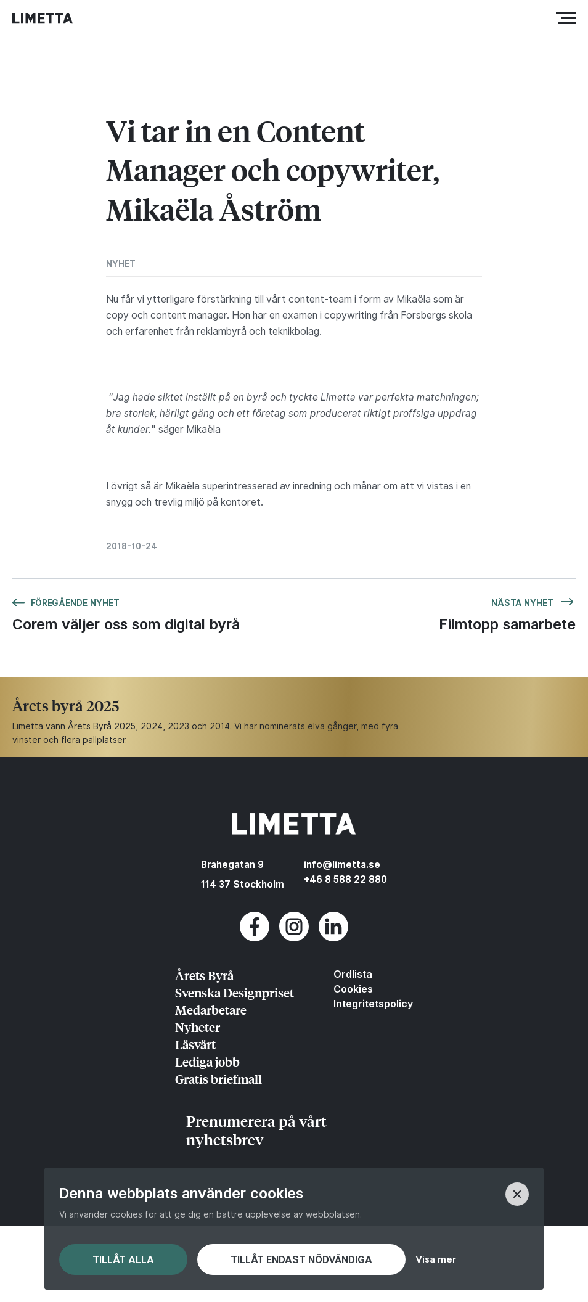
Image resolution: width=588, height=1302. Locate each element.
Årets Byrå (204, 975)
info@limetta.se (342, 864)
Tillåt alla (123, 1260)
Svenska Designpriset (234, 992)
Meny (568, 18)
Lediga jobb (207, 1061)
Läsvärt (195, 1044)
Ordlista (352, 974)
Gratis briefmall (218, 1078)
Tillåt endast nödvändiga (301, 1260)
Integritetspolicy (373, 1003)
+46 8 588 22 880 (345, 879)
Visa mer (435, 1259)
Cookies (353, 989)
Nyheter (197, 1026)
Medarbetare (211, 1009)
